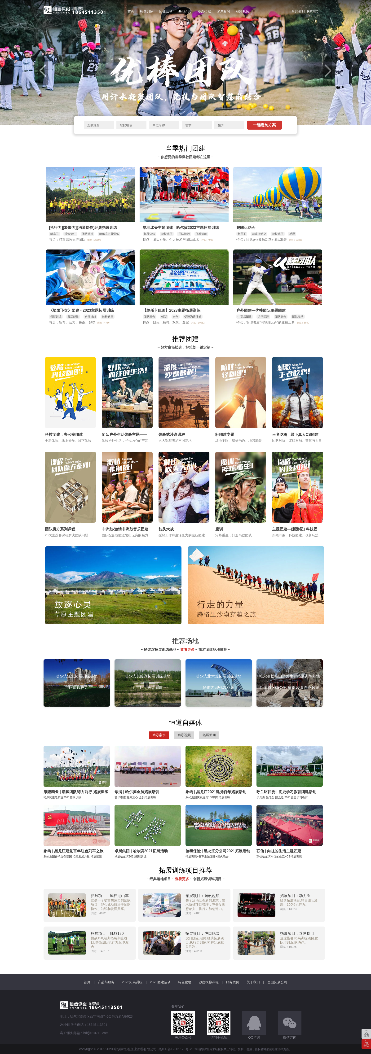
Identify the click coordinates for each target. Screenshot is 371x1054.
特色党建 (184, 982)
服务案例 (232, 982)
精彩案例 (159, 735)
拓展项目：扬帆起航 (203, 896)
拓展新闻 (209, 735)
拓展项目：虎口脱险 (203, 934)
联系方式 (312, 11)
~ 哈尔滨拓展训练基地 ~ (160, 649)
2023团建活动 (160, 982)
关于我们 (297, 11)
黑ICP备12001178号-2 (175, 1049)
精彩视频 (184, 735)
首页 (87, 982)
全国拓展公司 (277, 982)
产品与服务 (106, 982)
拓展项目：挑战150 (107, 934)
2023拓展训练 (132, 982)
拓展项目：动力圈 (295, 896)
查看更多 (187, 649)
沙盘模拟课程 (209, 982)
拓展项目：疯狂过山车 (110, 896)
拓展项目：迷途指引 (297, 934)
